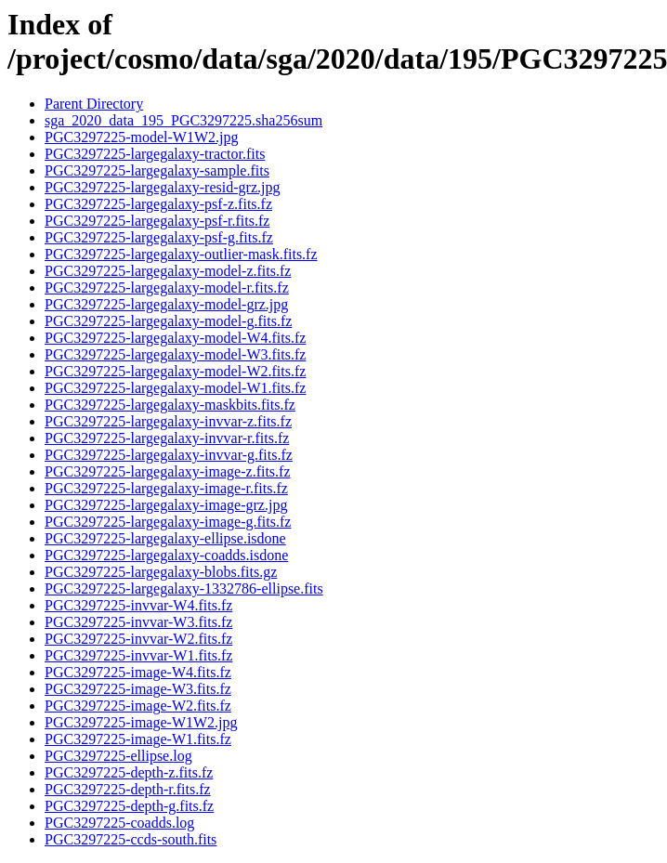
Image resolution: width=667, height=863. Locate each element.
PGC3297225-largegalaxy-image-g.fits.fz (168, 522)
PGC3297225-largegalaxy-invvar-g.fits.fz (169, 455)
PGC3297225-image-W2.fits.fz (138, 705)
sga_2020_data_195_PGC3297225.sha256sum (183, 120)
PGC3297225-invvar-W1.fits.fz (138, 655)
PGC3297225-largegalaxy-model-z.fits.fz (168, 271)
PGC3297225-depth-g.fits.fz (129, 806)
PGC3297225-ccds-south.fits (130, 839)
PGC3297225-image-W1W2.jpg (141, 722)
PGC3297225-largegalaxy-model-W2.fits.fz (175, 371)
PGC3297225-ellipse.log (118, 756)
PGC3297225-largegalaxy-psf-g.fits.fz (159, 237)
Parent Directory (94, 103)
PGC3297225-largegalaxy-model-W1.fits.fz (175, 388)
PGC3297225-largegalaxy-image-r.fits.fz (166, 488)
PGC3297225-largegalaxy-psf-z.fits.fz (158, 204)
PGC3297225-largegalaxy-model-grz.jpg (166, 304)
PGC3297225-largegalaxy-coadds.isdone (166, 555)
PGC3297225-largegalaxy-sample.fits (157, 170)
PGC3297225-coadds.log (119, 822)
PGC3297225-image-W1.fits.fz (138, 739)
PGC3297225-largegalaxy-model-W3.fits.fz (175, 354)
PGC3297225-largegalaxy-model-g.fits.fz (168, 321)
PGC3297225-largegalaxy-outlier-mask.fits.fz (181, 254)
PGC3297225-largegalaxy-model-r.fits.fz (167, 287)
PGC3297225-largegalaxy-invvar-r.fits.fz (167, 438)
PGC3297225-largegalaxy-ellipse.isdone (165, 538)
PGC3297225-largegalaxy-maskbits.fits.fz (170, 404)
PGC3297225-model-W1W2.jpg (141, 137)
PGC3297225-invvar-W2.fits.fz (138, 639)
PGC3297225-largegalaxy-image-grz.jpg (166, 505)
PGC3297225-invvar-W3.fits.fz (138, 622)
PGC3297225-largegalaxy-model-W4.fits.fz (175, 338)
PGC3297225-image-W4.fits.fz (138, 672)
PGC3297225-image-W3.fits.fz (138, 689)
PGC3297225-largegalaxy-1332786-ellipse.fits (184, 588)
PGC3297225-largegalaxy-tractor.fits (155, 154)
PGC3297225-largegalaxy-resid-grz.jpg (162, 187)
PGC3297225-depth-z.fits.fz (129, 772)
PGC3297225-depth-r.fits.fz (128, 789)
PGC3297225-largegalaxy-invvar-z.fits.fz (168, 421)
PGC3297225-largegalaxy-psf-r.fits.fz (157, 221)
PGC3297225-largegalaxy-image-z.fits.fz (168, 471)
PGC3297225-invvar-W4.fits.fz (138, 605)
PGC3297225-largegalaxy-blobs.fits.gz (161, 572)
